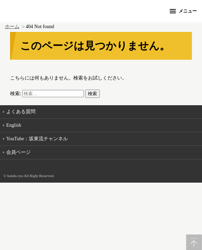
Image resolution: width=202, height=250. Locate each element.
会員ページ (18, 152)
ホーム (12, 26)
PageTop (194, 242)
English (13, 125)
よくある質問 (20, 111)
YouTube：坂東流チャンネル (37, 138)
